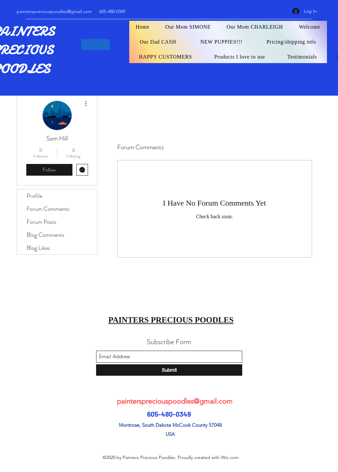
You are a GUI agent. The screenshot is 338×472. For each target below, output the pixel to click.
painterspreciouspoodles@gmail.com (54, 11)
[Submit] (169, 370)
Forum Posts (41, 222)
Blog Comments (45, 235)
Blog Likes (38, 248)
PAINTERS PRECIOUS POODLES (171, 320)
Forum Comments (48, 209)
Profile (34, 196)
